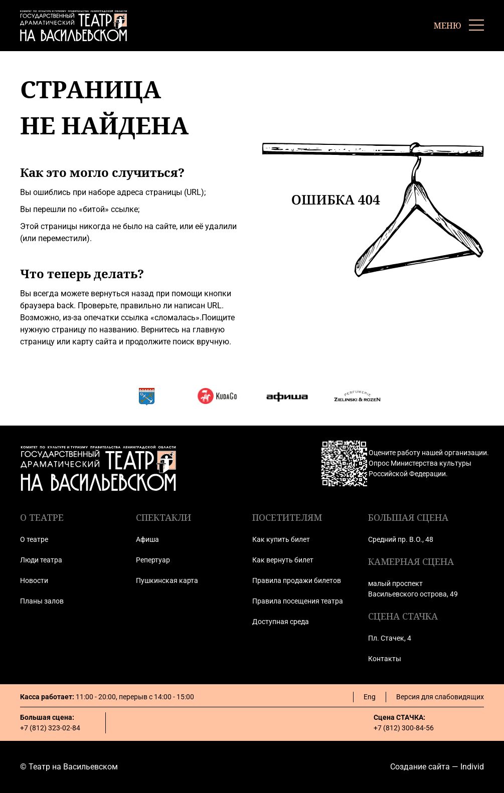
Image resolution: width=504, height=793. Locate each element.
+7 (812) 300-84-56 (404, 728)
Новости (34, 580)
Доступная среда (280, 622)
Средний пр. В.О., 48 (400, 539)
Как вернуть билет (282, 560)
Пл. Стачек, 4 (389, 638)
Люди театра (41, 560)
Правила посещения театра (297, 601)
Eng (370, 697)
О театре (34, 539)
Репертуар (153, 560)
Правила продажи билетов (296, 580)
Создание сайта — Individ (437, 766)
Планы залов (42, 601)
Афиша (147, 539)
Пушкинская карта (167, 580)
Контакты (384, 659)
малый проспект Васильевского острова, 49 (413, 588)
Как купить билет (281, 539)
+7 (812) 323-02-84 (50, 728)
